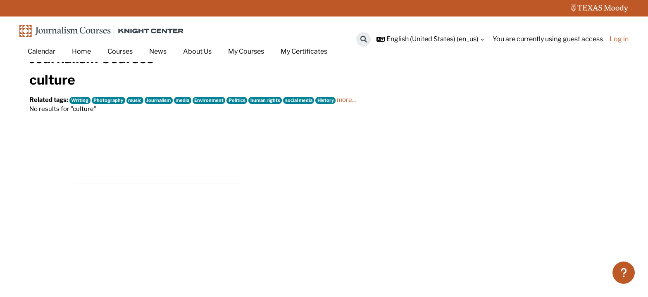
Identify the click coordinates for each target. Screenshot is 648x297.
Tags (64, 90)
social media (312, 149)
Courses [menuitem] (120, 51)
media (190, 149)
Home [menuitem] (81, 51)
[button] (363, 39)
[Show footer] (623, 273)
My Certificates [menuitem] (304, 51)
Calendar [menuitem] (41, 51)
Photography (113, 149)
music (141, 149)
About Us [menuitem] (197, 51)
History (341, 149)
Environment (218, 149)
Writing (83, 149)
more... (363, 149)
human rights (277, 149)
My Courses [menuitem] (246, 51)
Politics (248, 149)
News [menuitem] (158, 51)
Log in (619, 39)
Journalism (166, 149)
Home (38, 90)
